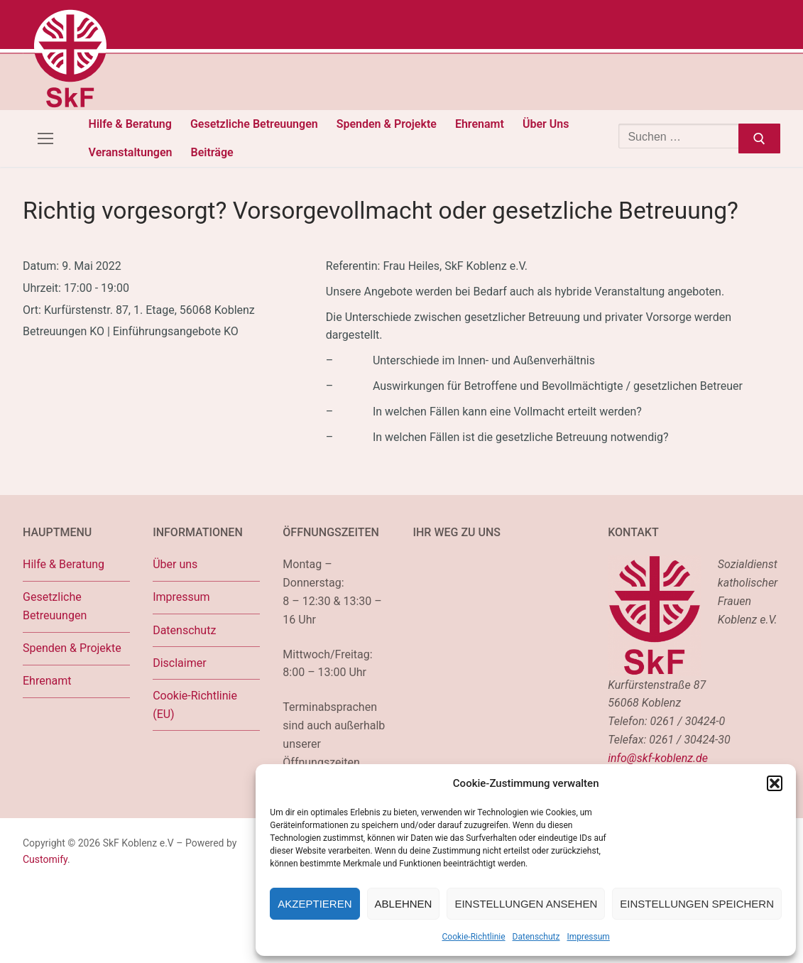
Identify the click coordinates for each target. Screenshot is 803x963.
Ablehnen (403, 904)
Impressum (588, 937)
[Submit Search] (759, 138)
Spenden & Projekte (72, 648)
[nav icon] (45, 138)
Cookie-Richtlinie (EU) (195, 705)
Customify (45, 859)
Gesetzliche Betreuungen (55, 606)
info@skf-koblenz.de (658, 758)
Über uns (175, 564)
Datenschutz (536, 937)
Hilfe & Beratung (63, 564)
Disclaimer (179, 663)
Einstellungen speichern (697, 904)
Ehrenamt (47, 680)
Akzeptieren (314, 904)
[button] (775, 783)
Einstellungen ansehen (525, 904)
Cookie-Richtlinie (474, 937)
